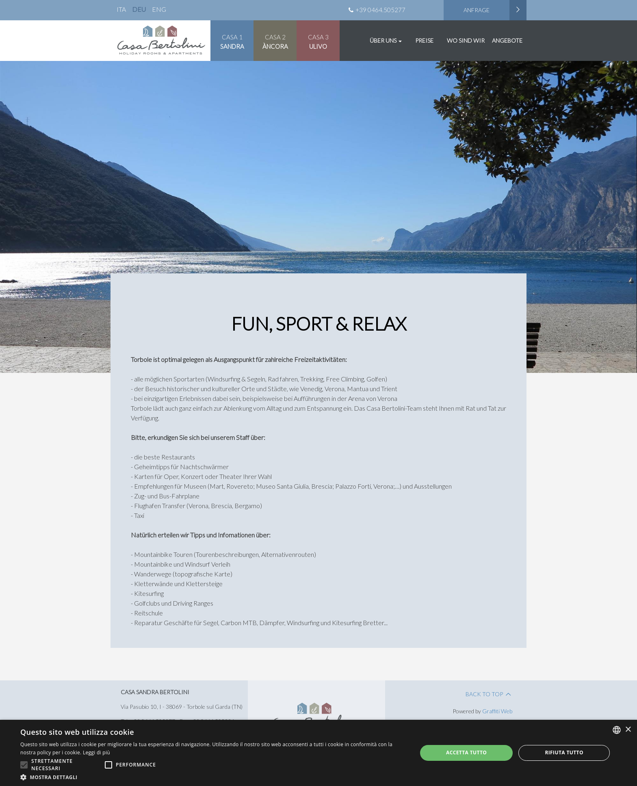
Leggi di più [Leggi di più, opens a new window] (96, 752)
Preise (424, 40)
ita (121, 9)
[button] (212, 776)
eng (159, 9)
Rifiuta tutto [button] (564, 752)
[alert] (318, 753)
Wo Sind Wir (466, 40)
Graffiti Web (497, 711)
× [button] (628, 730)
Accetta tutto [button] (466, 752)
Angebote (507, 40)
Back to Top (489, 694)
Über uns (386, 40)
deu (139, 9)
